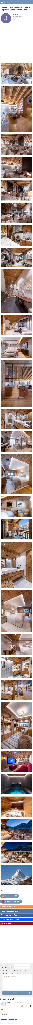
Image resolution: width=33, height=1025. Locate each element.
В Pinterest (8, 923)
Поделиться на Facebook (11, 915)
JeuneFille (15, 14)
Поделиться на (11, 919)
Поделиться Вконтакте (10, 911)
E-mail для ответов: (7, 967)
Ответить (4, 1014)
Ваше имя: (5, 965)
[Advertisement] (16, 40)
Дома (2, 11)
